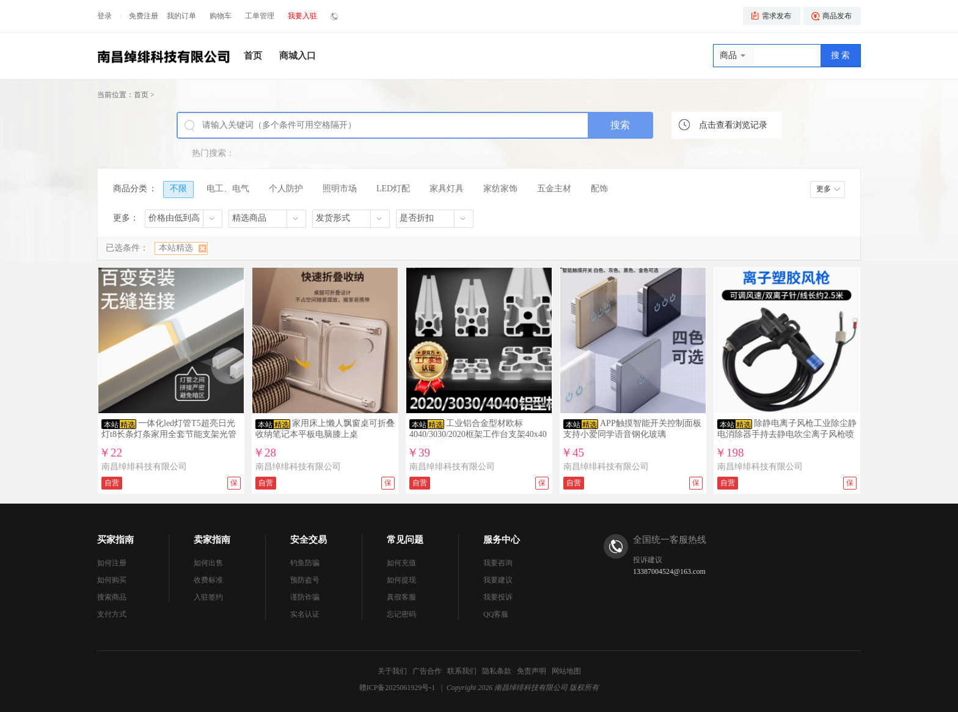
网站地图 (566, 671)
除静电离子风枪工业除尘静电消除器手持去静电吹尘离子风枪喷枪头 (787, 434)
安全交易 (308, 540)
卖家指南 (212, 540)
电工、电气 (228, 188)
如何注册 (111, 563)
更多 (823, 189)
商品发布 (837, 16)
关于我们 (392, 671)
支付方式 (111, 614)
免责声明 (531, 671)
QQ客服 (495, 614)
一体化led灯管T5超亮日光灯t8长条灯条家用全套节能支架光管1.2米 (168, 434)
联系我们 (462, 671)
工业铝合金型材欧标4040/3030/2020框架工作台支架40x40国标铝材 (478, 434)
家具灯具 (447, 188)
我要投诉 (498, 597)
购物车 (221, 16)
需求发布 (776, 16)
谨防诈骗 (305, 597)
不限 (178, 188)
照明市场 (340, 188)
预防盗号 (305, 580)
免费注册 (143, 16)
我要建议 (498, 580)
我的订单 (181, 16)
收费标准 (208, 580)
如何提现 (401, 580)
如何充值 (401, 563)
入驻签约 (208, 597)
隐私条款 (496, 671)
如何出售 (208, 563)
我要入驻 (302, 16)
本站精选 (176, 247)
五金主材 (554, 188)
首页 (253, 56)
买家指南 (115, 540)
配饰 (599, 188)
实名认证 (305, 614)
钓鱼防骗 (305, 563)
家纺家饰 (500, 188)
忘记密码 (401, 614)
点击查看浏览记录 (733, 125)
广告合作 (427, 671)
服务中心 (501, 540)
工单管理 (259, 16)
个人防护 (286, 188)
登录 (104, 16)
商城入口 (297, 56)
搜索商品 (111, 597)
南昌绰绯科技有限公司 (144, 466)
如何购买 (111, 580)
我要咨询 (498, 563)
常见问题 (405, 540)
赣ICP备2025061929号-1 (397, 687)
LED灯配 (393, 188)
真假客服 (401, 597)
